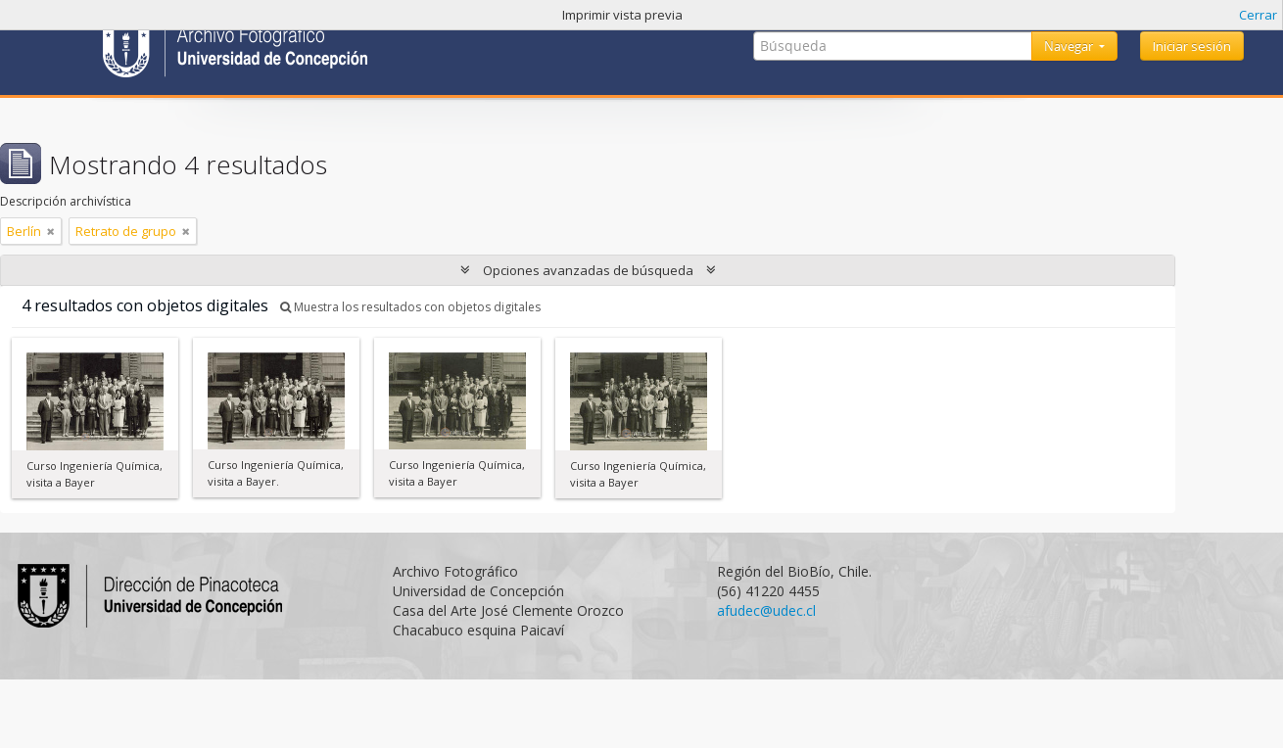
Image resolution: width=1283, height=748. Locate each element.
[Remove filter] (51, 231)
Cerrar (1258, 14)
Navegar (1070, 46)
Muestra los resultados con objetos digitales (410, 307)
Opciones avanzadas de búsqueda (588, 270)
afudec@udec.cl (766, 610)
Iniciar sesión (1192, 46)
